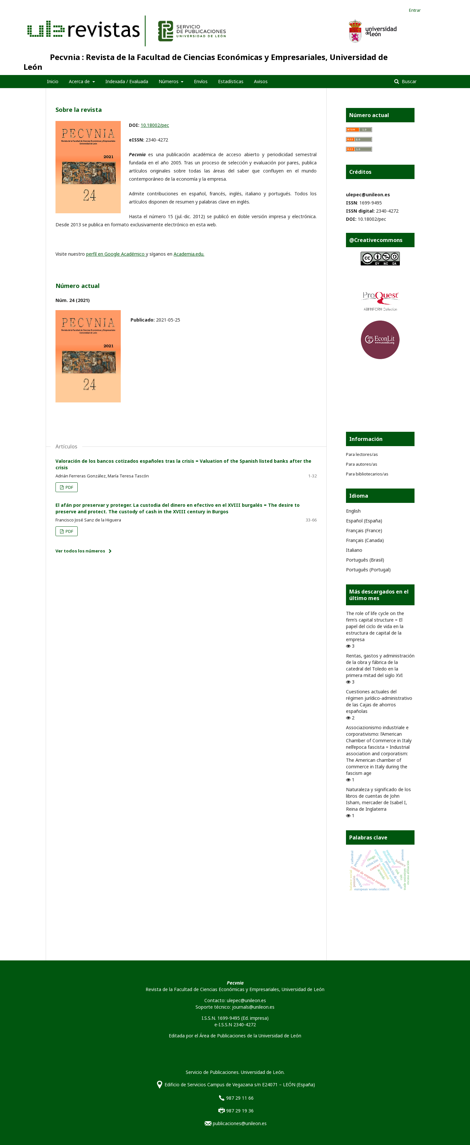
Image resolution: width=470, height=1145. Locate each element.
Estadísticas (230, 81)
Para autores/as (361, 464)
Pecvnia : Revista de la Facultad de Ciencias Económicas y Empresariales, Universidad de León (206, 62)
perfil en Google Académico (116, 254)
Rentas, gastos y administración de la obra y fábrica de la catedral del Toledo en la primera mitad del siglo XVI (380, 665)
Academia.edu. (189, 254)
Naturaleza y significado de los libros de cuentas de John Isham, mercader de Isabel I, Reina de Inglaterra (378, 799)
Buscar (408, 81)
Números (169, 81)
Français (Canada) (365, 540)
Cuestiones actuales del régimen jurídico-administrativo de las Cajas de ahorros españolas (379, 701)
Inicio (52, 81)
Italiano (354, 550)
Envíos (201, 81)
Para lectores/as (362, 454)
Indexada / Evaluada (126, 81)
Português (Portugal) (368, 569)
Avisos (261, 81)
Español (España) (364, 521)
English (353, 511)
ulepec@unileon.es (368, 194)
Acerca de (80, 81)
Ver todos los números (80, 551)
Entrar (415, 10)
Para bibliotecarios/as (367, 474)
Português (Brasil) (365, 560)
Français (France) (364, 530)
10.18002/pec (155, 125)
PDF (69, 487)
